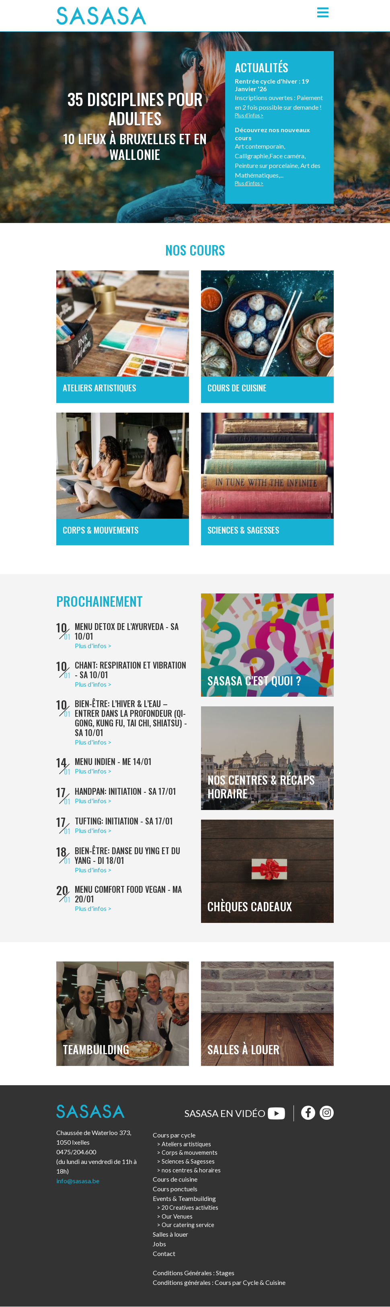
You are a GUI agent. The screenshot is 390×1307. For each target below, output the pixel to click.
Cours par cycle (174, 1135)
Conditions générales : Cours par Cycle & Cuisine (219, 1283)
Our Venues (177, 1216)
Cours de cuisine (175, 1179)
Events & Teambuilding (184, 1199)
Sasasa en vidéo (235, 1113)
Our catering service (188, 1225)
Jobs (159, 1244)
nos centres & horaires (191, 1170)
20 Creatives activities (190, 1208)
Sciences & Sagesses (188, 1161)
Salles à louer (170, 1234)
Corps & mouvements (190, 1153)
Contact (164, 1254)
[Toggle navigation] (323, 12)
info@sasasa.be (77, 1181)
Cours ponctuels (175, 1189)
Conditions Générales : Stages (193, 1273)
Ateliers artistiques (186, 1144)
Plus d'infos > (249, 115)
